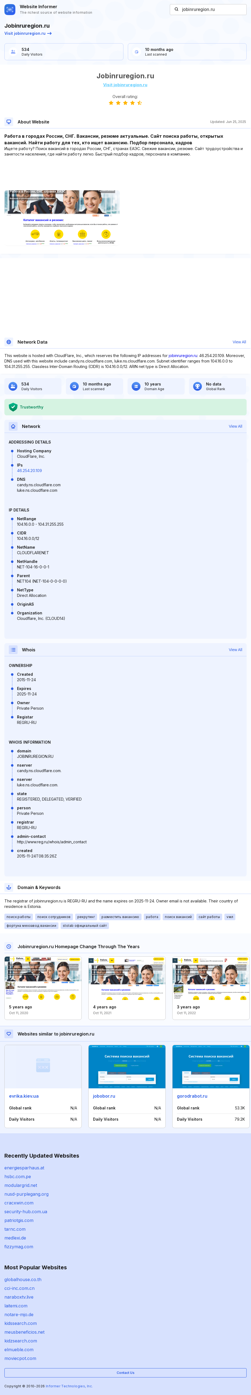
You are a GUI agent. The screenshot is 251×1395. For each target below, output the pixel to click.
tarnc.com (15, 1229)
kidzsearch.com (20, 1341)
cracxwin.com (18, 1203)
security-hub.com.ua (25, 1211)
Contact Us (125, 1373)
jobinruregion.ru (183, 355)
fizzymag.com (18, 1246)
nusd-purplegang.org (26, 1194)
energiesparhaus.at (24, 1167)
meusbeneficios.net (24, 1332)
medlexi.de (15, 1238)
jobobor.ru (104, 1096)
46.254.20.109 (29, 470)
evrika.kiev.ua (24, 1096)
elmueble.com (18, 1349)
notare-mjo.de (18, 1314)
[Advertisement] (125, 173)
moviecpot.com (20, 1358)
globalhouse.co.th (22, 1279)
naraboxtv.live (18, 1297)
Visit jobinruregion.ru (28, 33)
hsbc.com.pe (17, 1176)
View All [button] (239, 342)
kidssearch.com (20, 1323)
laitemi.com (15, 1305)
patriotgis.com (18, 1220)
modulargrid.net (20, 1185)
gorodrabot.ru (192, 1096)
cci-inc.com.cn (19, 1288)
